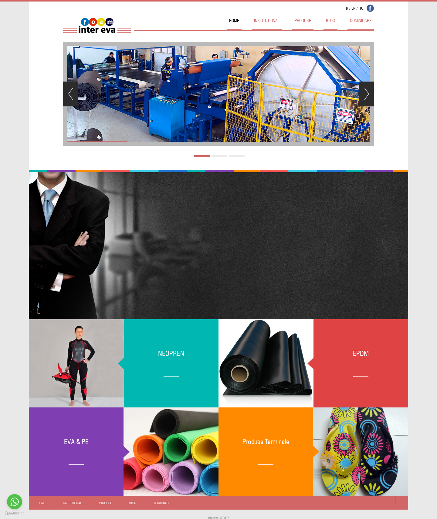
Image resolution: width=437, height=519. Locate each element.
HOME (234, 20)
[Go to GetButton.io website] (14, 513)
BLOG (330, 20)
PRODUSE (303, 20)
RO (361, 8)
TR (346, 8)
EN (353, 8)
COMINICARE (360, 20)
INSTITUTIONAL (267, 20)
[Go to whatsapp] (14, 501)
